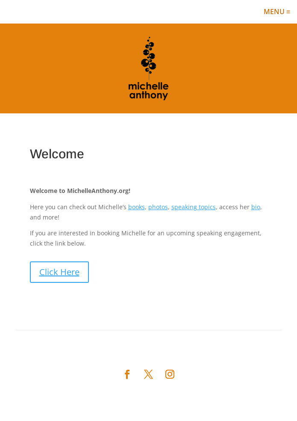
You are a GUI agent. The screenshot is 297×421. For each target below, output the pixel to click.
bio (255, 207)
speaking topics (193, 207)
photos (158, 207)
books (136, 207)
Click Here (59, 272)
